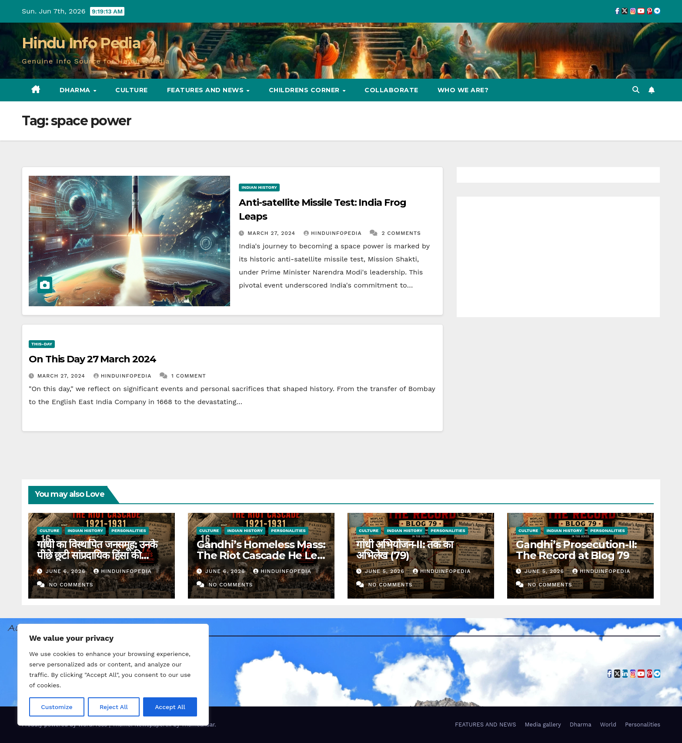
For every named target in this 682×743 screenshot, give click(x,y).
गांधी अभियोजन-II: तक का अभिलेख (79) (404, 550)
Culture (131, 90)
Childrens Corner (305, 90)
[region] (113, 675)
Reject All (114, 706)
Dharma (76, 90)
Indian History (259, 187)
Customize (57, 706)
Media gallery (543, 724)
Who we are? (463, 90)
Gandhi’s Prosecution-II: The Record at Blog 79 (576, 550)
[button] (635, 90)
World (608, 724)
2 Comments (401, 233)
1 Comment (188, 376)
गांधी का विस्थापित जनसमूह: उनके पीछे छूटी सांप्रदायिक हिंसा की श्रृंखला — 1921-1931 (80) (97, 555)
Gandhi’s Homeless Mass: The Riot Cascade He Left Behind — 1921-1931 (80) (261, 555)
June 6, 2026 (66, 571)
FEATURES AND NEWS (206, 90)
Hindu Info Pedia (81, 43)
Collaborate (391, 90)
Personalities (128, 530)
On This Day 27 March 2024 (92, 359)
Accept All (170, 706)
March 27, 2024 (272, 233)
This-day (41, 343)
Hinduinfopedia (334, 233)
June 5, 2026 (386, 571)
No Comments (71, 585)
